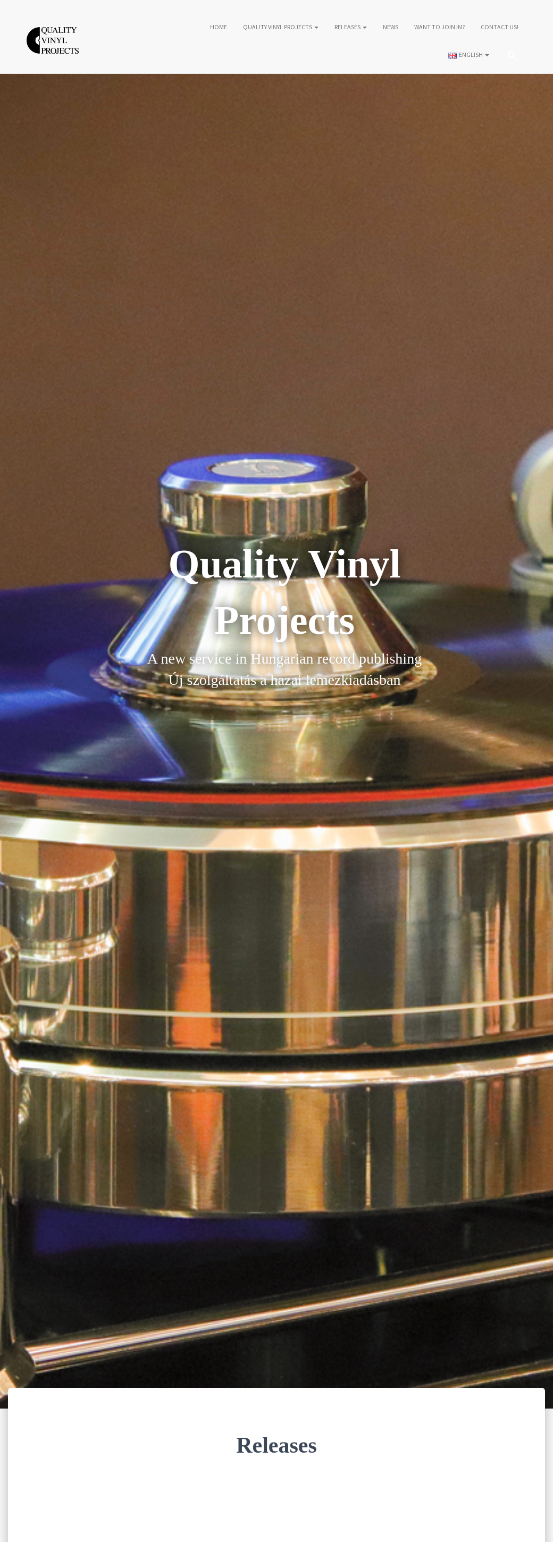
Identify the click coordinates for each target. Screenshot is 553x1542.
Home (218, 27)
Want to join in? (439, 27)
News (390, 27)
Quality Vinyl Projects (281, 27)
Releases (350, 27)
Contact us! (499, 27)
